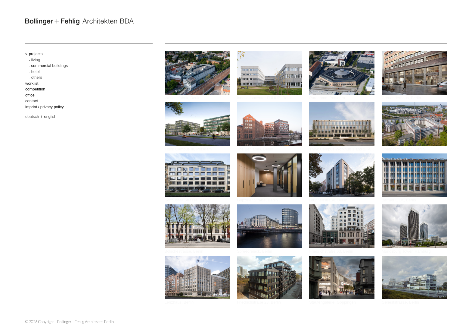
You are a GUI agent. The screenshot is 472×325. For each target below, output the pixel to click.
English (50, 116)
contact (31, 101)
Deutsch (32, 116)
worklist (31, 83)
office (30, 95)
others (36, 77)
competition (35, 89)
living (35, 60)
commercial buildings (49, 65)
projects (36, 54)
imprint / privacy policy (44, 107)
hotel (35, 71)
